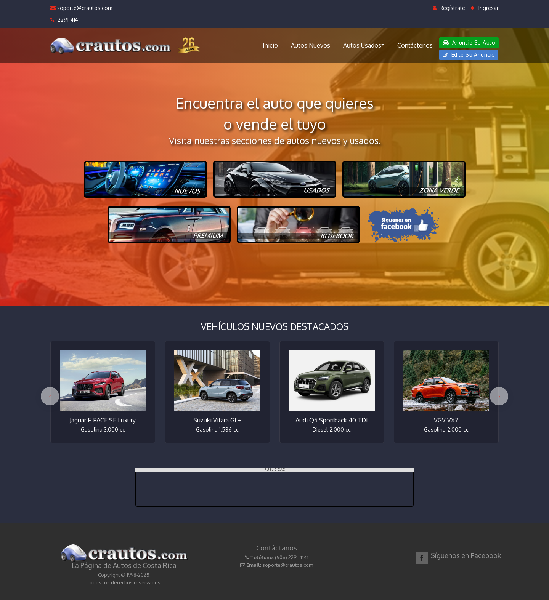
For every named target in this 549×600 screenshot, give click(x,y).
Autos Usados (363, 45)
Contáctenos (415, 45)
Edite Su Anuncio (469, 54)
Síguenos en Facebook (466, 555)
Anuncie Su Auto (469, 42)
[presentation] (50, 396)
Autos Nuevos (310, 45)
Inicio (270, 45)
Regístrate (449, 8)
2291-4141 (65, 19)
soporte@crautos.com (81, 8)
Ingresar (485, 8)
